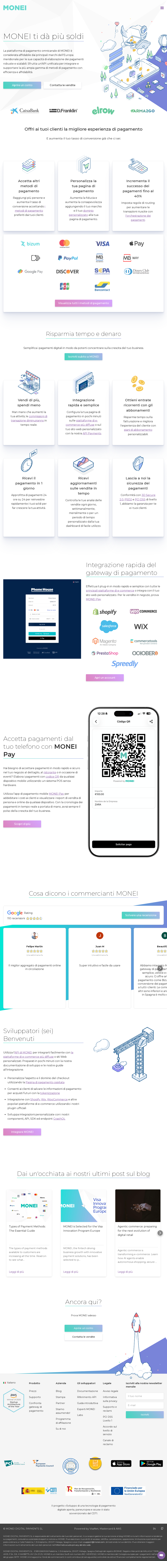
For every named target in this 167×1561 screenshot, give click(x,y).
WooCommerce (57, 1099)
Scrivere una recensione (140, 915)
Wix (43, 1099)
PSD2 (128, 499)
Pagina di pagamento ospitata (45, 1082)
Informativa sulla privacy (110, 1399)
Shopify (35, 1099)
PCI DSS (140, 499)
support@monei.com (94, 1542)
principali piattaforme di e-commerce (110, 590)
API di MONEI (23, 1052)
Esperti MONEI (86, 1409)
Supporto (35, 1397)
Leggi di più (16, 1271)
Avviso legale (110, 1391)
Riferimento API (86, 1397)
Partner (60, 1403)
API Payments (92, 433)
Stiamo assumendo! (63, 1411)
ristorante (50, 772)
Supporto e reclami (110, 1408)
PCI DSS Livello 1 (108, 1418)
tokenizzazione (50, 1093)
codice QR (52, 776)
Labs (80, 1415)
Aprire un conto (22, 85)
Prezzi (32, 1391)
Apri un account (105, 677)
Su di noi (61, 1428)
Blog (58, 1391)
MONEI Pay (93, 599)
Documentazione (87, 1391)
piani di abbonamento (138, 429)
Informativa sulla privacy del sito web (73, 1545)
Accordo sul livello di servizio (110, 1430)
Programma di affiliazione (63, 1421)
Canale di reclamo (108, 1442)
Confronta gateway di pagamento (36, 1407)
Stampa (60, 1397)
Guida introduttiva (87, 1403)
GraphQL (59, 1118)
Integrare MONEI (22, 1131)
